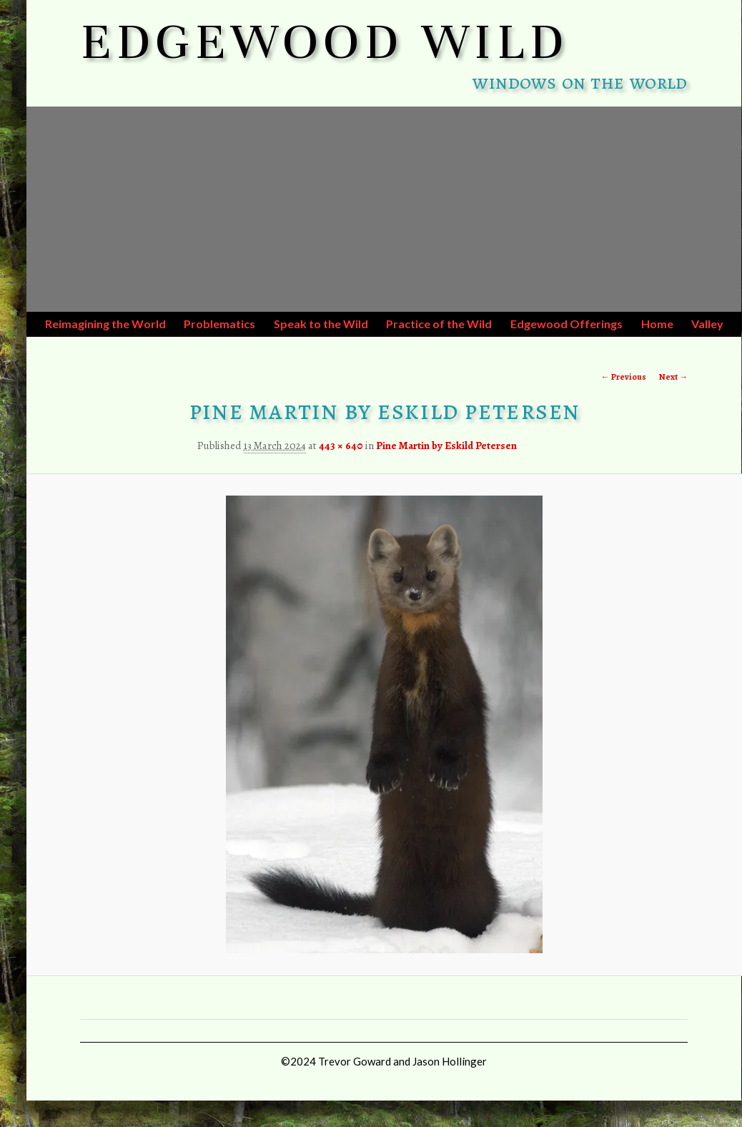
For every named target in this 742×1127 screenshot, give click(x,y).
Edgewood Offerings (566, 323)
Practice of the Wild (439, 323)
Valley (707, 323)
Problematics (219, 323)
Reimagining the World (105, 323)
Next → (673, 377)
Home (657, 323)
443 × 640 (341, 445)
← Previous (623, 377)
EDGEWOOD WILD (325, 41)
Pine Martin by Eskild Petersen (446, 445)
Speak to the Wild (321, 323)
